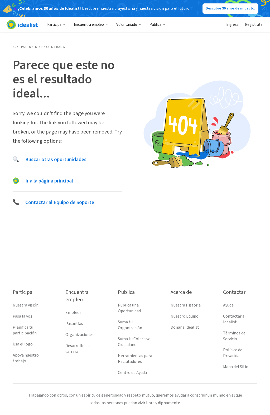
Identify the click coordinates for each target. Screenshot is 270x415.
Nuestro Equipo (185, 316)
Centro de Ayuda (132, 373)
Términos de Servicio (234, 336)
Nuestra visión (25, 305)
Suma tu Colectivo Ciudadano (134, 342)
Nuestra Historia (186, 305)
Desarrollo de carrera (77, 348)
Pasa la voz (22, 316)
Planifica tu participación (25, 330)
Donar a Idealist (185, 327)
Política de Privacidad (232, 353)
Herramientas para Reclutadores (135, 358)
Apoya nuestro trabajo (26, 358)
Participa (56, 24)
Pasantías (74, 324)
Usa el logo (23, 344)
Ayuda (228, 305)
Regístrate (254, 24)
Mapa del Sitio (235, 367)
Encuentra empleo (91, 24)
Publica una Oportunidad (129, 308)
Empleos (73, 312)
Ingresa (232, 24)
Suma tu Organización (130, 325)
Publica (157, 24)
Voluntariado (128, 24)
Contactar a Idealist (233, 319)
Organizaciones (79, 335)
